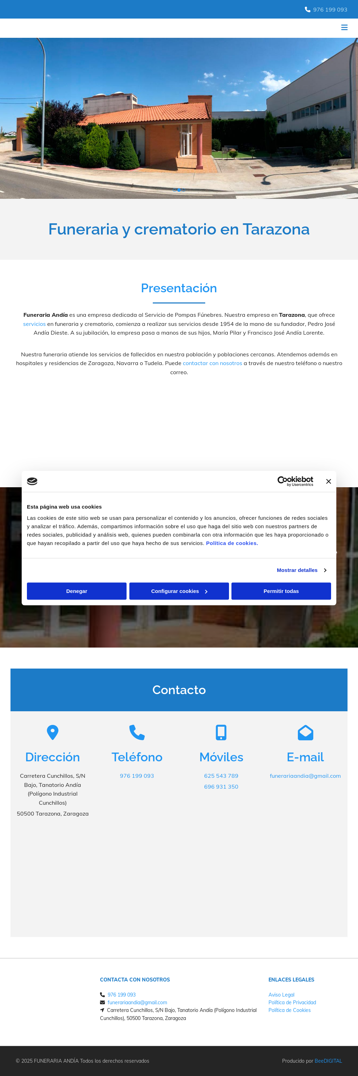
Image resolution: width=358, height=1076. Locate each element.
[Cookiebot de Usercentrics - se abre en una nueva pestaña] (282, 481)
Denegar (76, 591)
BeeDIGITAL (328, 1061)
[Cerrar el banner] (328, 481)
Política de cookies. (232, 543)
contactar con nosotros (212, 362)
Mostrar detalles (297, 570)
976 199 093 (330, 9)
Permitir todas (281, 591)
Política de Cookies (289, 1010)
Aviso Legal (281, 995)
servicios (34, 323)
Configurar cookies (179, 591)
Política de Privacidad (292, 1002)
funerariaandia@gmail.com (305, 775)
